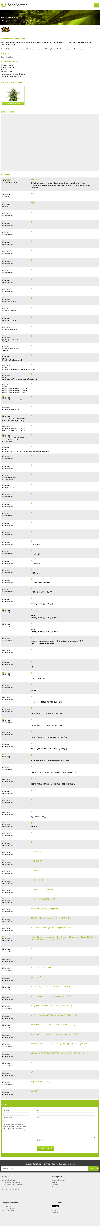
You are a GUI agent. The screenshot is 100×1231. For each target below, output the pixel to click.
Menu (96, 5)
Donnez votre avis (46, 1152)
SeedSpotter (14, 4)
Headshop (55, 1190)
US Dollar (9, 1210)
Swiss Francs (10, 1214)
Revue (39, 1118)
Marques (55, 1186)
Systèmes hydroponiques (10, 1193)
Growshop (55, 1188)
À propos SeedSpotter (9, 1184)
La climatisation (7, 1190)
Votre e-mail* (8, 1118)
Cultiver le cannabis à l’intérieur (12, 1188)
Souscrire (93, 1172)
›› (97, 28)
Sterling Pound (11, 1212)
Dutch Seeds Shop (7, 57)
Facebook (55, 1216)
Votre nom (6, 1110)
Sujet (38, 1110)
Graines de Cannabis (13, 103)
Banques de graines (19, 21)
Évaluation (40, 1143)
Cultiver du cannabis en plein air (13, 1186)
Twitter (54, 1214)
